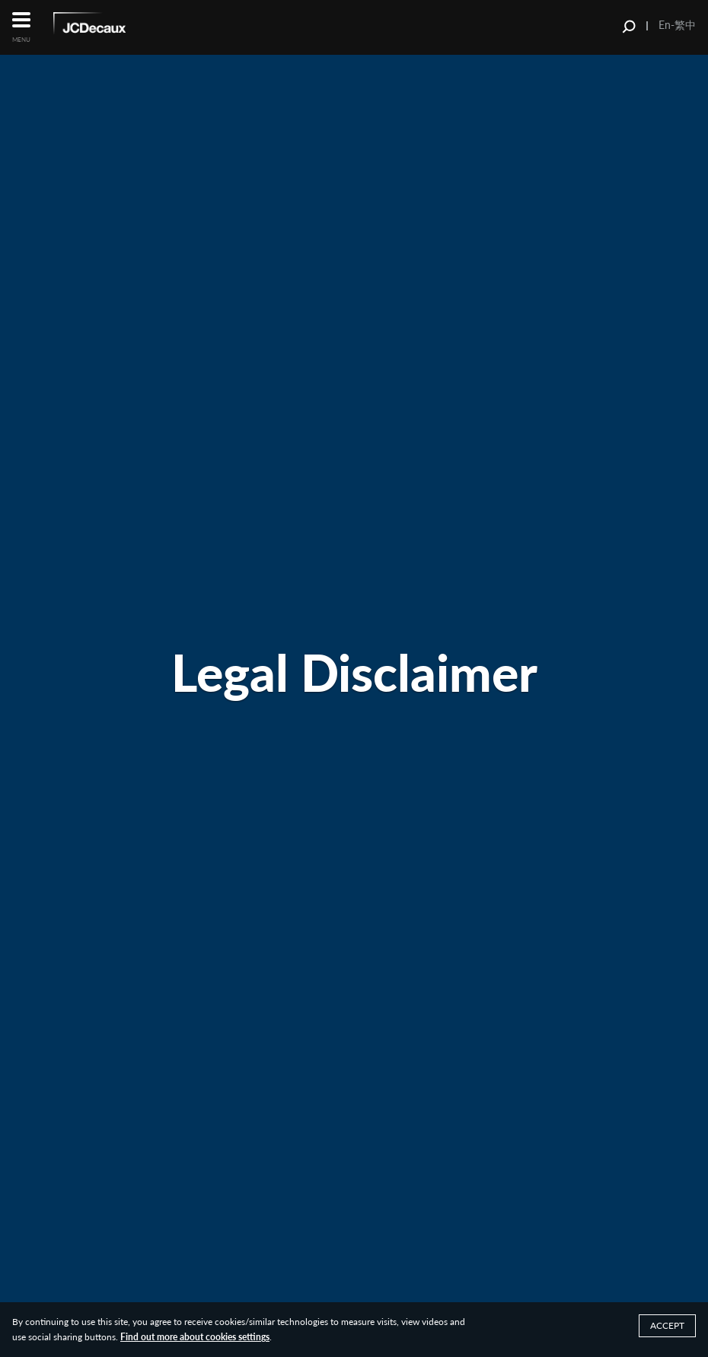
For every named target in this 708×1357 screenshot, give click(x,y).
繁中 (685, 24)
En (665, 24)
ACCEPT (667, 1325)
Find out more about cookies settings (194, 1337)
